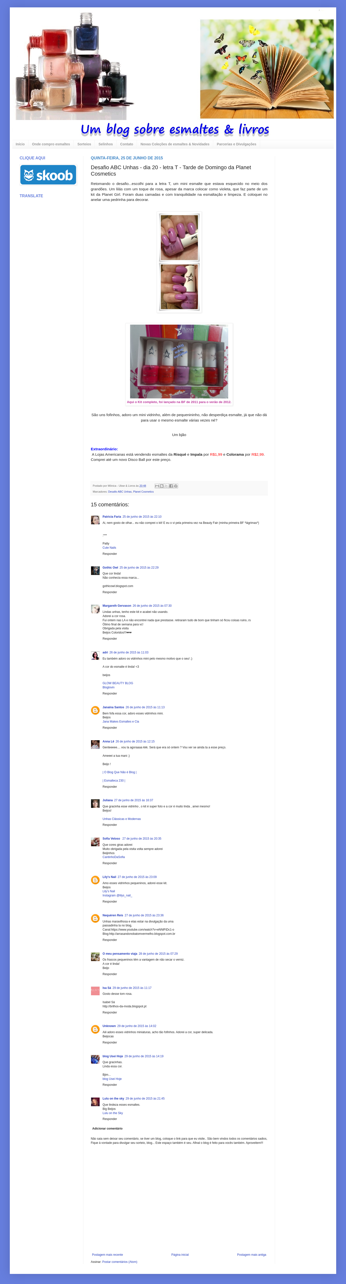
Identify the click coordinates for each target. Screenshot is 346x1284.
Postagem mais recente (107, 1254)
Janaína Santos (113, 707)
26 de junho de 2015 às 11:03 (128, 652)
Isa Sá (107, 988)
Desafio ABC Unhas (120, 491)
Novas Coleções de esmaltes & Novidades (175, 144)
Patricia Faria (112, 516)
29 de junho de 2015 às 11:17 (132, 988)
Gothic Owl (110, 567)
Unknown (109, 1026)
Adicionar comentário (107, 1128)
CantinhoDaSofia (114, 857)
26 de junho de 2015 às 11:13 (145, 707)
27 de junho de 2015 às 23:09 (137, 877)
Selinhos (105, 144)
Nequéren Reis (113, 915)
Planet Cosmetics (143, 491)
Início (20, 144)
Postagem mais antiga (251, 1254)
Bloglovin (109, 687)
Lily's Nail (109, 877)
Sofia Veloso (112, 838)
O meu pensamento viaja (120, 953)
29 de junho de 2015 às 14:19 (143, 1056)
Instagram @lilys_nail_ (117, 895)
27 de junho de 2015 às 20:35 (141, 838)
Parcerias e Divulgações (236, 144)
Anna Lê (108, 741)
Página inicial (180, 1254)
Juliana (108, 800)
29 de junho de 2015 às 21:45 (145, 1098)
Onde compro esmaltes (51, 144)
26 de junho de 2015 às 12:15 (135, 741)
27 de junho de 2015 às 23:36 (144, 915)
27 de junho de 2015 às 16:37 (133, 800)
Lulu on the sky (113, 1098)
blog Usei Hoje (113, 1056)
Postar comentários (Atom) (119, 1262)
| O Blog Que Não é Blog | (119, 772)
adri (105, 652)
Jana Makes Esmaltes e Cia (121, 721)
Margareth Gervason (117, 605)
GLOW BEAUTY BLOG (118, 683)
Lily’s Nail (109, 891)
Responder (110, 554)
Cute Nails (109, 547)
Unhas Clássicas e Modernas (122, 819)
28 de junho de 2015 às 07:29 (158, 953)
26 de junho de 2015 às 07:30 (152, 605)
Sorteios (84, 144)
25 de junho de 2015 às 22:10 (141, 516)
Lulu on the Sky (113, 1113)
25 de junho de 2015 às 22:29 (139, 567)
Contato (126, 144)
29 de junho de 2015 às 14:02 (136, 1026)
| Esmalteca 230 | (114, 780)
